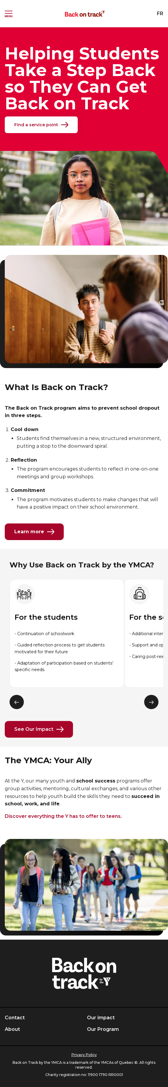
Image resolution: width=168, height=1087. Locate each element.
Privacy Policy (84, 1055)
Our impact (101, 1017)
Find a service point (41, 124)
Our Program (103, 1029)
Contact (15, 1017)
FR (160, 13)
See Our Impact (38, 729)
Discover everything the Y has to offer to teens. (63, 816)
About (12, 1029)
